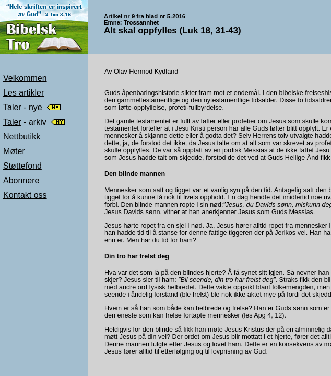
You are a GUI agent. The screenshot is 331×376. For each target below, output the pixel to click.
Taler (12, 107)
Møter (14, 151)
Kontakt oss (25, 195)
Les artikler (23, 92)
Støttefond (22, 165)
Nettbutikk (21, 136)
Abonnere (21, 180)
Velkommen (25, 78)
